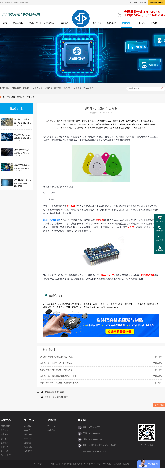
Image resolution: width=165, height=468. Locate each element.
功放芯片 (68, 88)
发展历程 (28, 434)
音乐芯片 (33, 23)
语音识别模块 (130, 304)
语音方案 (47, 307)
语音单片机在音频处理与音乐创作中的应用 (58, 376)
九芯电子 (53, 304)
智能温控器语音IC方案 (54, 392)
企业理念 (28, 430)
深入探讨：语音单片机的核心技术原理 (56, 357)
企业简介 (28, 426)
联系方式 (51, 426)
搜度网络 (127, 464)
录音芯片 (64, 23)
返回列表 (159, 404)
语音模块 (77, 88)
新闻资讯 (126, 23)
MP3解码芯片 (147, 275)
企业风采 (28, 439)
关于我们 (133, 3)
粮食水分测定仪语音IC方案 (56, 397)
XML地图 (107, 464)
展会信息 (28, 447)
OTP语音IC (18, 23)
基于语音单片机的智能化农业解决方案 (56, 370)
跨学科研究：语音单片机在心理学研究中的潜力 (60, 383)
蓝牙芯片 (58, 88)
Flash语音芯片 (89, 88)
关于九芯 (140, 23)
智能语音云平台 (156, 3)
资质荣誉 (28, 443)
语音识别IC (49, 23)
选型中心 (97, 23)
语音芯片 (78, 304)
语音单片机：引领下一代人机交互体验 (56, 363)
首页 (5, 23)
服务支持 (28, 451)
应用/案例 (111, 23)
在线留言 (51, 430)
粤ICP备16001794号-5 (92, 464)
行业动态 (31, 97)
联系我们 (143, 3)
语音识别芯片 (107, 275)
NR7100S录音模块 (52, 220)
